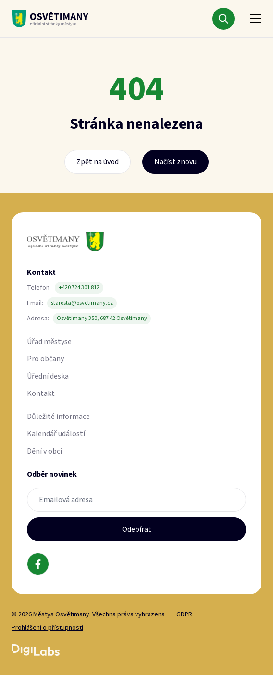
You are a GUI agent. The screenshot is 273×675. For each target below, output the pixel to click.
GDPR (184, 614)
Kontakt (41, 393)
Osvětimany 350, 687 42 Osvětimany (102, 318)
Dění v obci (44, 451)
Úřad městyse (49, 341)
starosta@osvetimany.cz (82, 303)
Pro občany (45, 359)
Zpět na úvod (97, 162)
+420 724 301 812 (79, 287)
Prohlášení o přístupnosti (47, 628)
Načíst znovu (175, 162)
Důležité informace (58, 416)
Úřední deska (48, 376)
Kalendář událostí (56, 434)
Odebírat (136, 529)
